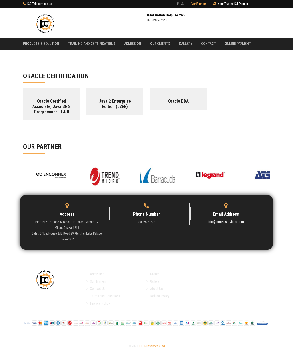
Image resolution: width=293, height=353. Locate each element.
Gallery (185, 44)
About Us (154, 289)
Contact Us (95, 289)
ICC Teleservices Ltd (152, 346)
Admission (132, 44)
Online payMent (238, 44)
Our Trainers (96, 281)
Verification (199, 4)
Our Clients (160, 44)
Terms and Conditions (103, 296)
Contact (208, 44)
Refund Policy (157, 296)
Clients (152, 274)
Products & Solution (41, 44)
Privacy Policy (98, 303)
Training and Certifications (91, 44)
